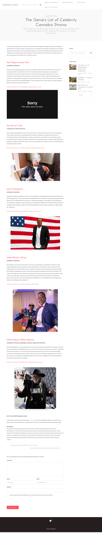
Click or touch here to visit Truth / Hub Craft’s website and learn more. (26, 148)
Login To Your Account (51, 7)
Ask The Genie (81, 2)
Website (9, 487)
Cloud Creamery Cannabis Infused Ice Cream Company (24, 445)
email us (31, 420)
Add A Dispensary (67, 2)
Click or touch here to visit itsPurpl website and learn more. (23, 284)
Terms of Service (51, 529)
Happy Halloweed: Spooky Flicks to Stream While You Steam (45, 448)
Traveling (90, 91)
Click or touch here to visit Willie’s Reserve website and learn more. (25, 362)
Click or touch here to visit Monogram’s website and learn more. (24, 211)
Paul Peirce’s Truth (14, 125)
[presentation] (17, 502)
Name (9, 479)
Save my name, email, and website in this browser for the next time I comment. (31, 495)
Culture (55, 16)
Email (38, 479)
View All (81, 95)
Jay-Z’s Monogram (15, 189)
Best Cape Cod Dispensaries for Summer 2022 (85, 87)
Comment (10, 460)
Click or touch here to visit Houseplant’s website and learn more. (24, 87)
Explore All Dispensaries (51, 2)
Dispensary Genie (10, 5)
